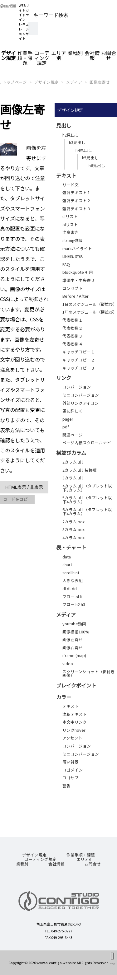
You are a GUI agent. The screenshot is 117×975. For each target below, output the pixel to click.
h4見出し (84, 150)
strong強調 (72, 240)
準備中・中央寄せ (78, 280)
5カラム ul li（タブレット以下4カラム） (87, 500)
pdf (65, 427)
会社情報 (92, 55)
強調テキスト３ (76, 209)
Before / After (75, 296)
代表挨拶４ (72, 344)
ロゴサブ (70, 778)
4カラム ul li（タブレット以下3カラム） (87, 488)
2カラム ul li (73, 462)
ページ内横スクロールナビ (86, 443)
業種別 (75, 53)
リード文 (70, 185)
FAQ (66, 264)
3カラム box (73, 529)
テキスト (66, 175)
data (66, 557)
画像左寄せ (100, 82)
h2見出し (70, 135)
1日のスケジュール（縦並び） (89, 304)
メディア (74, 82)
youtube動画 (74, 624)
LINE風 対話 (72, 256)
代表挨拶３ (72, 336)
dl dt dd (69, 588)
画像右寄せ (72, 648)
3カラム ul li (73, 478)
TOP (112, 963)
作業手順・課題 (24, 58)
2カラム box (73, 522)
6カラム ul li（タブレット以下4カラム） (87, 511)
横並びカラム (71, 452)
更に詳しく (72, 411)
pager (67, 419)
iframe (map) (74, 655)
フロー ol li (72, 596)
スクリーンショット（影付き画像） (88, 674)
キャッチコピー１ (78, 352)
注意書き (70, 232)
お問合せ (93, 864)
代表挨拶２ (72, 328)
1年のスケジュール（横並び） (89, 312)
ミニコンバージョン (80, 395)
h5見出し (90, 158)
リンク (63, 377)
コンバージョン (76, 387)
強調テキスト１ (76, 192)
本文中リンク (74, 722)
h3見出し (77, 142)
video (67, 663)
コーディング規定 (41, 58)
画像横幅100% (75, 632)
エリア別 (58, 55)
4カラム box (73, 537)
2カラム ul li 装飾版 (79, 470)
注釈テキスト (74, 714)
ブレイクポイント (76, 685)
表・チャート (71, 547)
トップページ (14, 82)
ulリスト (70, 216)
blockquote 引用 (77, 272)
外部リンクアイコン (80, 403)
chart (67, 564)
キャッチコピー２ (78, 360)
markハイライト (77, 248)
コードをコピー (17, 499)
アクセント (72, 738)
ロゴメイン (72, 770)
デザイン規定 (8, 55)
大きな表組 (72, 580)
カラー (63, 697)
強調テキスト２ (76, 200)
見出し (63, 125)
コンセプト (72, 288)
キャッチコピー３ (78, 368)
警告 (66, 786)
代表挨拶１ (72, 320)
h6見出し (97, 165)
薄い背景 (70, 762)
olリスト (70, 224)
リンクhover (73, 730)
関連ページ (72, 435)
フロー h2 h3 (73, 604)
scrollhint (70, 573)
